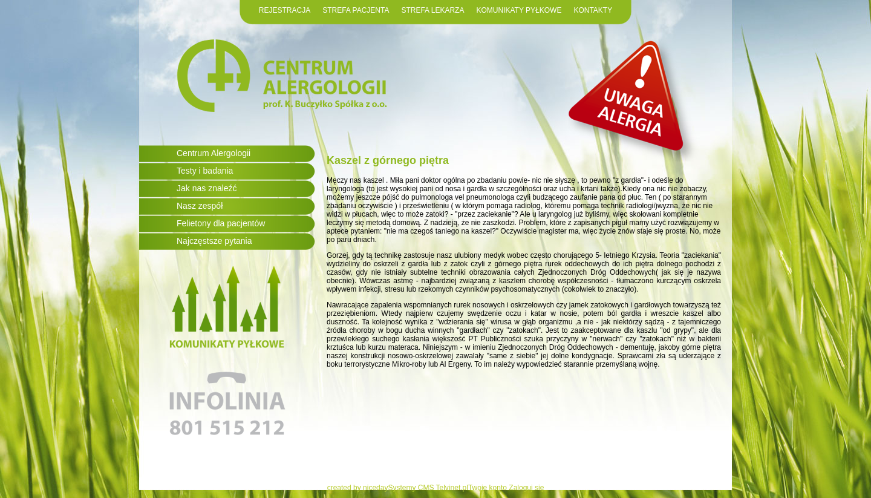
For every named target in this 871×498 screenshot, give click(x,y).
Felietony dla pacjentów (221, 223)
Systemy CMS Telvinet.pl (428, 487)
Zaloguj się (526, 487)
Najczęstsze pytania (214, 241)
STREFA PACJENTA (355, 10)
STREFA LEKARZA (432, 10)
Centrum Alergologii (213, 153)
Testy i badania (205, 170)
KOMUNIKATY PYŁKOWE (518, 10)
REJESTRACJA (284, 10)
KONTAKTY (592, 10)
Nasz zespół (200, 206)
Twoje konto (487, 487)
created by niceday (357, 487)
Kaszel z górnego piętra (388, 160)
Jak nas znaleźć (207, 188)
